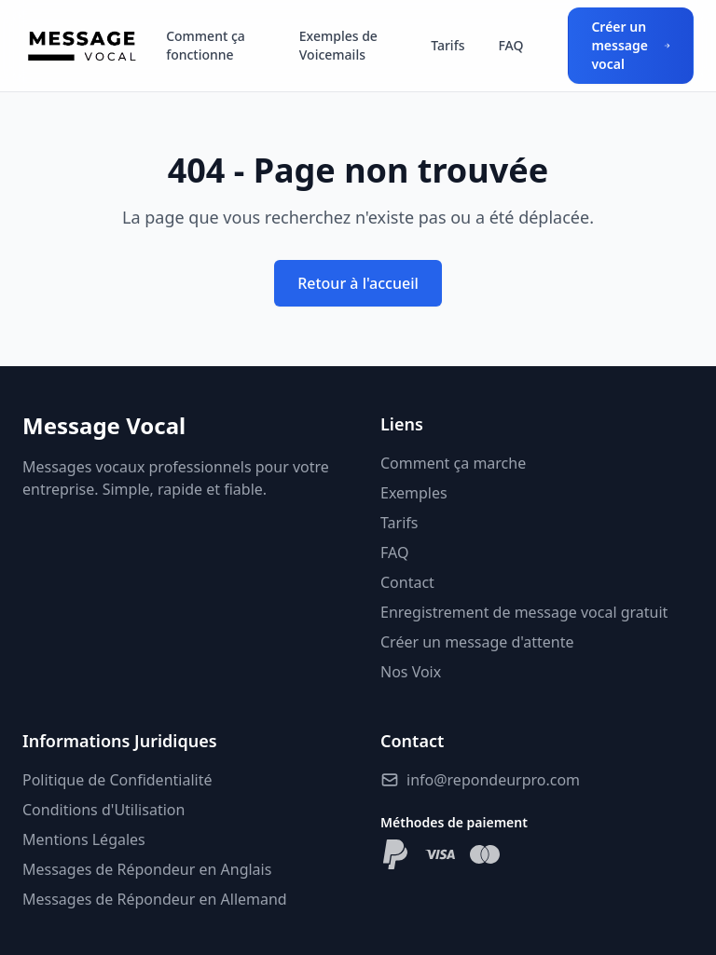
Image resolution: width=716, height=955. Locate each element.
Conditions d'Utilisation (103, 809)
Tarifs (447, 45)
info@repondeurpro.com (493, 780)
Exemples (414, 493)
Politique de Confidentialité (117, 780)
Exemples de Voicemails (338, 45)
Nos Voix (410, 672)
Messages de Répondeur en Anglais (146, 869)
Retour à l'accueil (358, 283)
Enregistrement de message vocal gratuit (524, 612)
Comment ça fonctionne (205, 45)
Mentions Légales (83, 839)
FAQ (510, 45)
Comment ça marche (453, 463)
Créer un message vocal (630, 45)
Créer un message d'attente (477, 642)
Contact (407, 582)
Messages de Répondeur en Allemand (154, 899)
